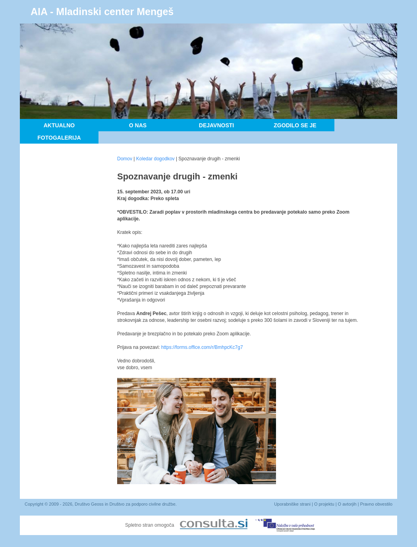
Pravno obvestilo (376, 504)
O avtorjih (347, 504)
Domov (124, 159)
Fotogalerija (59, 137)
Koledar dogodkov (155, 159)
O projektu (324, 504)
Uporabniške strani (292, 504)
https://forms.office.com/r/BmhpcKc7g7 (202, 347)
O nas (138, 125)
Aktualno (59, 125)
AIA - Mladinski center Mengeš (102, 11)
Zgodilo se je (295, 125)
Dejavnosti (216, 125)
